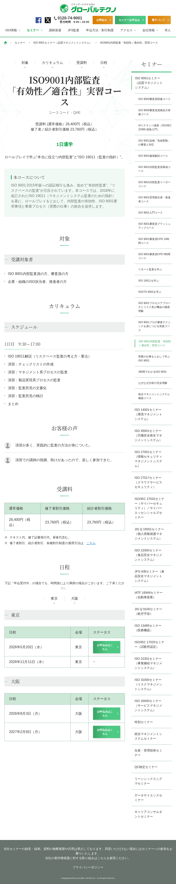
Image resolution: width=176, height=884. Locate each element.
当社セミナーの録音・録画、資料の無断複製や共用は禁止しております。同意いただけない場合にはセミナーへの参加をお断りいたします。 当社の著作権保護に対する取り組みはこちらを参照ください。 (88, 853)
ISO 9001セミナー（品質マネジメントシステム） (62, 42)
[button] (12, 30)
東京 (54, 598)
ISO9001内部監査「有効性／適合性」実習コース (129, 42)
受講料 (81, 62)
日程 (103, 62)
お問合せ (101, 20)
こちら (91, 543)
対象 (25, 62)
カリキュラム (52, 62)
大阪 (74, 598)
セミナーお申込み (129, 20)
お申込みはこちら (105, 647)
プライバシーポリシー (88, 867)
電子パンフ (158, 20)
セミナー (20, 42)
